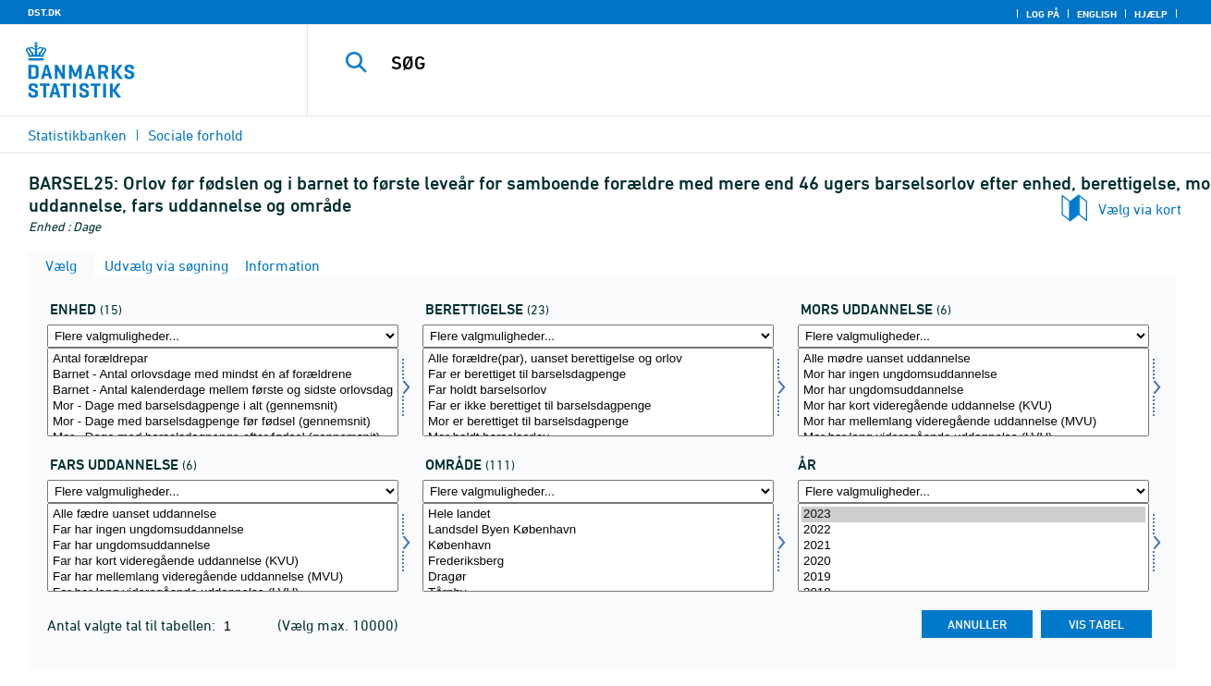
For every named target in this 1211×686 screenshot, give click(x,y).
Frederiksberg (598, 562)
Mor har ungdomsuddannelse (973, 390)
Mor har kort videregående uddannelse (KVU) (973, 406)
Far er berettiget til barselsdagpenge (598, 375)
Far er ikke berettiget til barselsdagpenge (598, 406)
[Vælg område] (598, 547)
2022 (973, 530)
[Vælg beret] (598, 392)
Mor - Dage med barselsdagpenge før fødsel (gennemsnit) (223, 422)
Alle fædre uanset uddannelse (223, 514)
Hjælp (1151, 13)
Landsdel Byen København (598, 530)
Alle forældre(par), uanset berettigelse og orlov (598, 359)
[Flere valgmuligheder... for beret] (598, 336)
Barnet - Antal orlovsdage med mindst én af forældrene (223, 375)
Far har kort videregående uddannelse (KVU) (223, 562)
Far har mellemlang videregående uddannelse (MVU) (223, 577)
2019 (973, 577)
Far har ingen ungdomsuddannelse (223, 530)
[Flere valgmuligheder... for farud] (222, 491)
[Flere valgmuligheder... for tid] (973, 491)
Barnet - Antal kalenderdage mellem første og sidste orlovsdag (223, 390)
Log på (1042, 13)
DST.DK (44, 12)
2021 (973, 546)
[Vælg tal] (222, 392)
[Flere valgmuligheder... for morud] (973, 336)
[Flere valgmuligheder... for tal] (222, 336)
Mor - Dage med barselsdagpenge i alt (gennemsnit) (223, 406)
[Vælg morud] (973, 392)
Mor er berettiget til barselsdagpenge (598, 422)
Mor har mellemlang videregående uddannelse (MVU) (973, 422)
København (598, 546)
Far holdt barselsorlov (598, 390)
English (1097, 13)
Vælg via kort (1139, 209)
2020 (973, 562)
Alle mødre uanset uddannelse (973, 359)
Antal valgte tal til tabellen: (133, 625)
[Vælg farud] (222, 547)
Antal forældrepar (223, 359)
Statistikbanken (77, 135)
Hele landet (598, 514)
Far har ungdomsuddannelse (223, 546)
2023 (973, 514)
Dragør (598, 577)
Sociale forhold (195, 135)
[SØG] (740, 62)
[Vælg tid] (973, 547)
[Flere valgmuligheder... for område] (598, 491)
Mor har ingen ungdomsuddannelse (973, 375)
